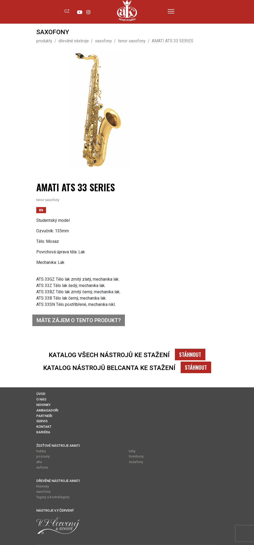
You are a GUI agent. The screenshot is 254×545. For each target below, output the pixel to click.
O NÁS (41, 399)
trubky (41, 451)
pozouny (43, 456)
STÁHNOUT (190, 354)
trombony (136, 456)
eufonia (42, 467)
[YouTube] (79, 11)
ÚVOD (40, 394)
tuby (132, 451)
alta (39, 462)
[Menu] (171, 11)
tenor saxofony (47, 200)
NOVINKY (43, 405)
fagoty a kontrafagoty (52, 497)
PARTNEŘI (44, 416)
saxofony (43, 491)
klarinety (42, 486)
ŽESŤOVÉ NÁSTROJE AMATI (58, 446)
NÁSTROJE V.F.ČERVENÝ (55, 510)
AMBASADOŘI (47, 410)
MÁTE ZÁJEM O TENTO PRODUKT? (79, 320)
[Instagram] (88, 11)
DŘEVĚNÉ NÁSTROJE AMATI (58, 481)
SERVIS (42, 421)
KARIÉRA (43, 432)
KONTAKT (44, 427)
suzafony (136, 462)
